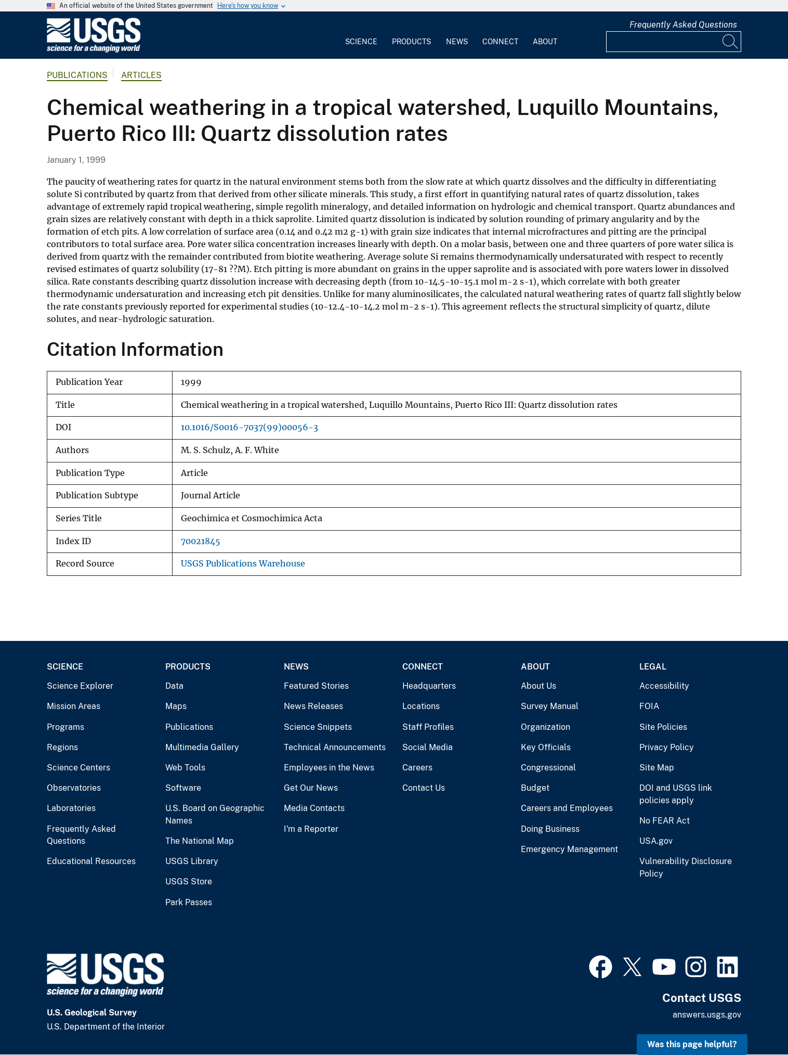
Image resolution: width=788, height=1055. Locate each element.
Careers (417, 768)
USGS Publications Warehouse (243, 564)
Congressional (548, 768)
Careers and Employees (567, 808)
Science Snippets (318, 727)
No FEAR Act (664, 821)
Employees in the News (329, 768)
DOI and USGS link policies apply (675, 794)
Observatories (74, 788)
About (545, 41)
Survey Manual (550, 706)
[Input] (673, 41)
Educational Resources (91, 861)
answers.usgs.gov (707, 1015)
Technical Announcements (335, 747)
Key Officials (546, 747)
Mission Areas (73, 706)
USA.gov (656, 841)
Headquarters (429, 686)
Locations (421, 706)
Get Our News (311, 788)
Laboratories (71, 808)
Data (174, 686)
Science (361, 41)
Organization (545, 727)
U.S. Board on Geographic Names (215, 814)
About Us (538, 686)
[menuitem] (361, 35)
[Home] (93, 50)
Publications (77, 75)
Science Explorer (80, 686)
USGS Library (191, 861)
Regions (62, 747)
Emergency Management (569, 849)
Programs (65, 727)
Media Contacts (314, 808)
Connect (500, 41)
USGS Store (188, 881)
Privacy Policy (666, 747)
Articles (141, 75)
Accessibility (664, 686)
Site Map (656, 768)
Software (183, 788)
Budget (535, 788)
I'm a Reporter (311, 829)
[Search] (730, 41)
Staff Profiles (428, 727)
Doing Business (550, 829)
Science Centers (78, 768)
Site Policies (663, 727)
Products (411, 41)
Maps (176, 706)
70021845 (200, 541)
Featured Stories (316, 686)
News (457, 41)
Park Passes (188, 902)
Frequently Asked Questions (683, 25)
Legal (652, 667)
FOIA (649, 706)
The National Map (199, 841)
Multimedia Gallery (202, 747)
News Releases (313, 706)
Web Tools (185, 768)
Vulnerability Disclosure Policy (685, 867)
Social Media (427, 747)
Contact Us (423, 788)
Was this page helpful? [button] (692, 1044)
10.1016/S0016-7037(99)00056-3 (249, 427)
